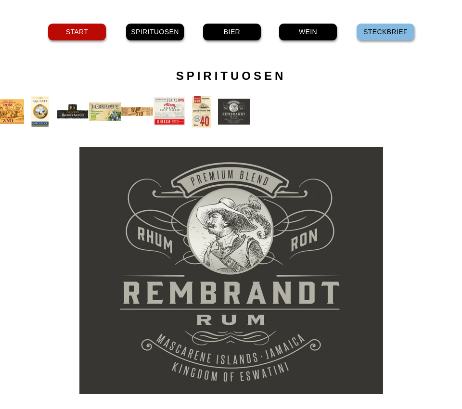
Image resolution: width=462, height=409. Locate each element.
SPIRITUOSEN (155, 32)
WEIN (308, 32)
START (77, 32)
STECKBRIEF (385, 32)
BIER (232, 32)
